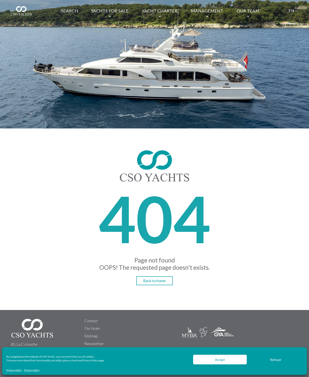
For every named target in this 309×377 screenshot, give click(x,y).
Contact (91, 320)
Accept (220, 360)
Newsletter (94, 343)
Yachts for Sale (110, 10)
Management (207, 10)
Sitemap (91, 336)
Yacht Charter (159, 10)
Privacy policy (14, 370)
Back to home (154, 280)
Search (69, 10)
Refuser (276, 360)
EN (291, 10)
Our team (248, 10)
